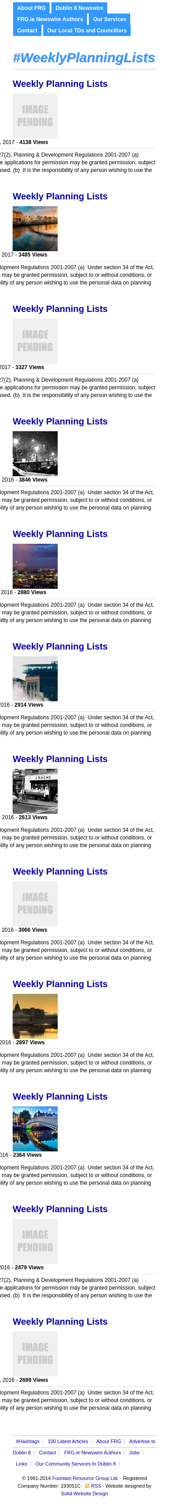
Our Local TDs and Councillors (87, 30)
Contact (27, 30)
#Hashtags (28, 1441)
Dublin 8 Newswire (79, 8)
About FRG (31, 8)
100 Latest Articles (68, 1441)
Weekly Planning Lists (60, 84)
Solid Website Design (84, 1493)
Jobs (134, 1452)
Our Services (109, 19)
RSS (96, 1486)
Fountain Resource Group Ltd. (85, 1478)
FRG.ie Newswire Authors (50, 19)
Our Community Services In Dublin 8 (76, 1463)
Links (21, 1463)
